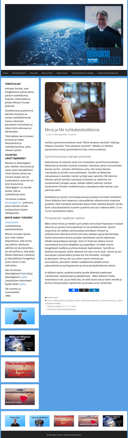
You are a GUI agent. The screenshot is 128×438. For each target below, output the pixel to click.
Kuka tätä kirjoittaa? (19, 73)
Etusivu (5, 73)
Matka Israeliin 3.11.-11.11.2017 (62, 306)
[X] (84, 290)
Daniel (56, 300)
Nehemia (85, 300)
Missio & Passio (47, 73)
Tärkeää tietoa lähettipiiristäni (107, 73)
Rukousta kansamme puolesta (61, 309)
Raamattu (95, 300)
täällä (24, 277)
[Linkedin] (94, 290)
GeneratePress (76, 435)
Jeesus (63, 300)
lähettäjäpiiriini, (13, 202)
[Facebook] (74, 290)
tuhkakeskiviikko (53, 303)
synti (120, 300)
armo (49, 300)
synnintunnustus (109, 300)
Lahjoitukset (11, 222)
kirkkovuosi (52, 297)
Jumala (70, 300)
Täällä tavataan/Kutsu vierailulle (82, 73)
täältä (22, 284)
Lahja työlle (34, 73)
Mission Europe (62, 73)
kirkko (77, 300)
